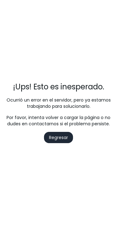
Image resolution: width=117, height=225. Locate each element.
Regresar (58, 137)
